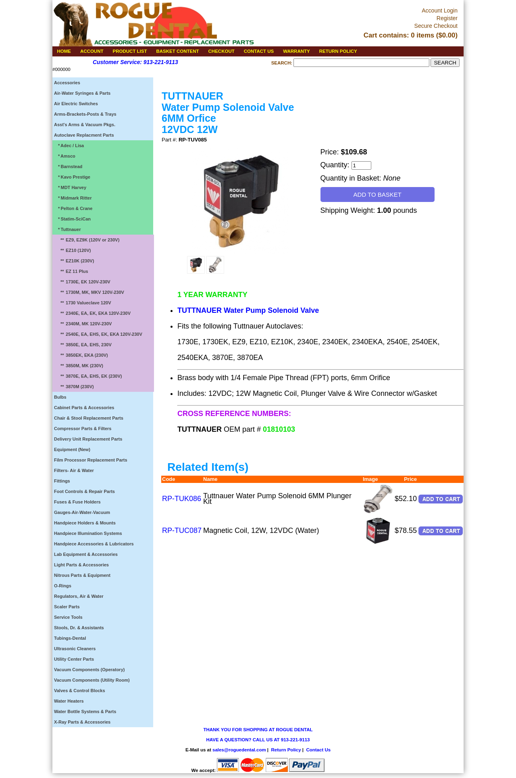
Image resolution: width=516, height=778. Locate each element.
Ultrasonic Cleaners (75, 648)
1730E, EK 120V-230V (83, 281)
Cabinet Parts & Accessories (84, 407)
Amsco (65, 156)
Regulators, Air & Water (79, 596)
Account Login (440, 10)
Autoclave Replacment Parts (84, 135)
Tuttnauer (68, 229)
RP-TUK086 (181, 499)
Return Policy (286, 749)
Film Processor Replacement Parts (90, 460)
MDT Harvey (71, 187)
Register (447, 18)
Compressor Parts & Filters (82, 428)
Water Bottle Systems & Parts (85, 711)
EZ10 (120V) (73, 250)
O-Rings (62, 585)
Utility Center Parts (74, 659)
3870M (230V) (75, 386)
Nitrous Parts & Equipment (82, 575)
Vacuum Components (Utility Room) (92, 680)
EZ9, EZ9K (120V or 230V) (88, 239)
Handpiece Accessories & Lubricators (94, 543)
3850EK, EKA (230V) (82, 355)
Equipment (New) (72, 449)
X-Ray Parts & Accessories (82, 722)
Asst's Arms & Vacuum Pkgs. (84, 124)
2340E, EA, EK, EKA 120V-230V (93, 313)
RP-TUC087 (182, 530)
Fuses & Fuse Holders (77, 501)
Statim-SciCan (73, 218)
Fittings (62, 480)
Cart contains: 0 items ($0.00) (411, 35)
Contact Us (318, 749)
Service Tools (68, 617)
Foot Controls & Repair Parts (84, 491)
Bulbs (60, 397)
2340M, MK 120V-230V (84, 323)
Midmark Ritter (74, 198)
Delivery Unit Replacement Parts (88, 439)
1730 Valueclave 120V (83, 302)
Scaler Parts (67, 606)
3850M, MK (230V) (79, 365)
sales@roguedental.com (239, 749)
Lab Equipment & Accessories (86, 554)
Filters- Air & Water (74, 470)
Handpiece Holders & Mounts (85, 522)
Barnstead (69, 166)
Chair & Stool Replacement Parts (88, 418)
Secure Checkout (436, 26)
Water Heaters (69, 701)
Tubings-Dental (70, 638)
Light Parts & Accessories (81, 564)
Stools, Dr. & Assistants (79, 627)
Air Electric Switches (76, 103)
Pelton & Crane (74, 208)
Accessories (67, 82)
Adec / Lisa (70, 145)
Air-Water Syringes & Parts (82, 93)
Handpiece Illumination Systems (88, 533)
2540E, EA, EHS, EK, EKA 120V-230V (99, 334)
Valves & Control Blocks (79, 690)
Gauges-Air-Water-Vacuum (82, 512)
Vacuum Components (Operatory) (89, 669)
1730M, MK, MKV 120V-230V (90, 292)
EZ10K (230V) (75, 260)
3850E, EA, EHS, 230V (84, 344)
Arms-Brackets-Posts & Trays (85, 114)
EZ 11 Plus (72, 271)
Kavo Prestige (73, 177)
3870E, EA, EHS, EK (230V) (89, 376)
